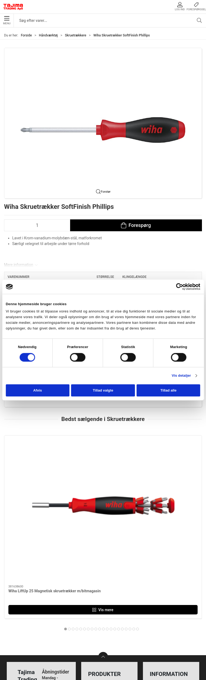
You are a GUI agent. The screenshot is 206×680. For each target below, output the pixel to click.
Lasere (95, 626)
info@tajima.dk (54, 633)
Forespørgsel (196, 6)
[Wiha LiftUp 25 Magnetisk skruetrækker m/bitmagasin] (35, 460)
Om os (157, 584)
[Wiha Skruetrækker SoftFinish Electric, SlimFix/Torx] (170, 460)
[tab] (90, 528)
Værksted (160, 601)
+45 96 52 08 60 (55, 628)
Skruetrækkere (75, 35)
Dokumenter (162, 618)
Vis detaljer (181, 376)
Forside (26, 35)
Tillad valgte (103, 391)
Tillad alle (169, 391)
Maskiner (98, 593)
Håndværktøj (48, 35)
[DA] (13, 6)
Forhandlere (162, 626)
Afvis (37, 391)
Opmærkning (101, 618)
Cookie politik (164, 634)
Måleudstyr (99, 584)
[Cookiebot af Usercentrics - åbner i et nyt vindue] (176, 286)
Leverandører (163, 609)
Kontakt (158, 593)
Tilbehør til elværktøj (108, 609)
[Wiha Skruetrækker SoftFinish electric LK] (103, 460)
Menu (6, 20)
